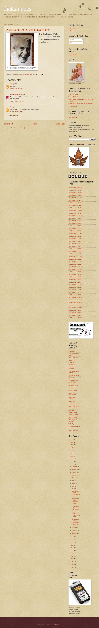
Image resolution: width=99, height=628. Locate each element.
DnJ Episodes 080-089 (75, 297)
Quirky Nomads (72, 390)
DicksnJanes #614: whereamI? (76, 507)
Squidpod (71, 404)
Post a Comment (13, 115)
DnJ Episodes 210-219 (75, 264)
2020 (72, 456)
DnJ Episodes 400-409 (75, 215)
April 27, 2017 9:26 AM (16, 88)
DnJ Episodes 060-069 (75, 302)
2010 (72, 553)
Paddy (12, 84)
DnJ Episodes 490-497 (75, 190)
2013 (72, 545)
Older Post (60, 124)
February (75, 530)
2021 (72, 453)
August (74, 478)
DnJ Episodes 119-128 (75, 287)
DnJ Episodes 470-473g (75, 197)
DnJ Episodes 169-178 (75, 274)
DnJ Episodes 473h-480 (75, 195)
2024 (72, 445)
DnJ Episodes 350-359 (75, 228)
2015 (72, 539)
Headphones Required (72, 367)
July (73, 480)
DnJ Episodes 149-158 (75, 279)
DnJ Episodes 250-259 (75, 254)
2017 (72, 464)
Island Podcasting (73, 375)
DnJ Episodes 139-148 (75, 282)
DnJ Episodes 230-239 (75, 259)
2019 (72, 458)
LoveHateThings (73, 380)
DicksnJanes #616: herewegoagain (76, 493)
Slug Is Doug (72, 401)
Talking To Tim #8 (73, 97)
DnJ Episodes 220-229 (75, 261)
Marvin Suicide (72, 383)
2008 (72, 559)
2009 (72, 556)
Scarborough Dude (16, 94)
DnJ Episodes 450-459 (75, 203)
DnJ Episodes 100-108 (75, 292)
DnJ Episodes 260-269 (75, 251)
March (74, 527)
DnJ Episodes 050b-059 (75, 305)
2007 (72, 561)
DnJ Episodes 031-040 (75, 310)
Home (34, 124)
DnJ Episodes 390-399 (75, 218)
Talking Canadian (73, 414)
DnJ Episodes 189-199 (75, 269)
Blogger (58, 624)
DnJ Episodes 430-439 (75, 208)
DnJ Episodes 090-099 (75, 295)
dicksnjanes (18, 8)
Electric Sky (71, 360)
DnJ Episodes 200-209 (75, 266)
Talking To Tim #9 (73, 94)
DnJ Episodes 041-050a (75, 307)
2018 (72, 461)
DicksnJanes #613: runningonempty (76, 514)
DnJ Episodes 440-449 (75, 205)
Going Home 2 (72, 106)
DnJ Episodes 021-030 (75, 312)
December (75, 466)
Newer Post (8, 124)
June (73, 483)
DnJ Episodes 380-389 (75, 220)
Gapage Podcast (73, 55)
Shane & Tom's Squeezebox (72, 393)
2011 (72, 550)
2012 (72, 548)
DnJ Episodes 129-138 (75, 284)
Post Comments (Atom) (18, 128)
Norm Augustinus (73, 385)
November (75, 469)
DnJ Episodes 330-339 (75, 233)
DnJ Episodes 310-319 (75, 238)
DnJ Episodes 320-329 (75, 236)
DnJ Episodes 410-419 (75, 213)
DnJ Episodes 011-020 (75, 315)
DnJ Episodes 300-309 (75, 241)
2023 (72, 447)
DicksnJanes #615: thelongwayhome (28, 29)
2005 (72, 567)
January (74, 533)
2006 (72, 564)
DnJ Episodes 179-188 (75, 272)
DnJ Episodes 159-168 (75, 277)
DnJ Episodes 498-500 (75, 187)
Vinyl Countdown (73, 430)
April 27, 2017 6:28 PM (16, 112)
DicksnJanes (72, 31)
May (73, 486)
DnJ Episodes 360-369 (75, 226)
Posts (72, 39)
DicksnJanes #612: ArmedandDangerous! (76, 522)
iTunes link (71, 28)
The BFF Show (72, 417)
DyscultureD (72, 351)
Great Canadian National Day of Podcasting (81, 103)
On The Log (71, 388)
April (73, 489)
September (75, 475)
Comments (73, 43)
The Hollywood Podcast (72, 420)
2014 (72, 542)
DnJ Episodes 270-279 (75, 249)
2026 (72, 439)
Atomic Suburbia (73, 358)
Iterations (71, 378)
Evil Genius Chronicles (71, 363)
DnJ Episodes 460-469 (75, 200)
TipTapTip (71, 424)
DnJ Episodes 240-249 (75, 256)
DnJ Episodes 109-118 (75, 289)
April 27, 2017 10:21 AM (17, 101)
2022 (72, 450)
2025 (72, 442)
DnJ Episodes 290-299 (75, 243)
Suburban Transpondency (72, 411)
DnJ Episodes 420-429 (75, 210)
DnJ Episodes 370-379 (75, 223)
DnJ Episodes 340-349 (75, 231)
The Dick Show (72, 117)
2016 (72, 536)
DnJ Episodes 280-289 (75, 246)
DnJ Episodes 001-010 (75, 318)
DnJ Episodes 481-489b (75, 192)
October (74, 472)
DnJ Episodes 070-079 (75, 300)
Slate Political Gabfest (72, 398)
